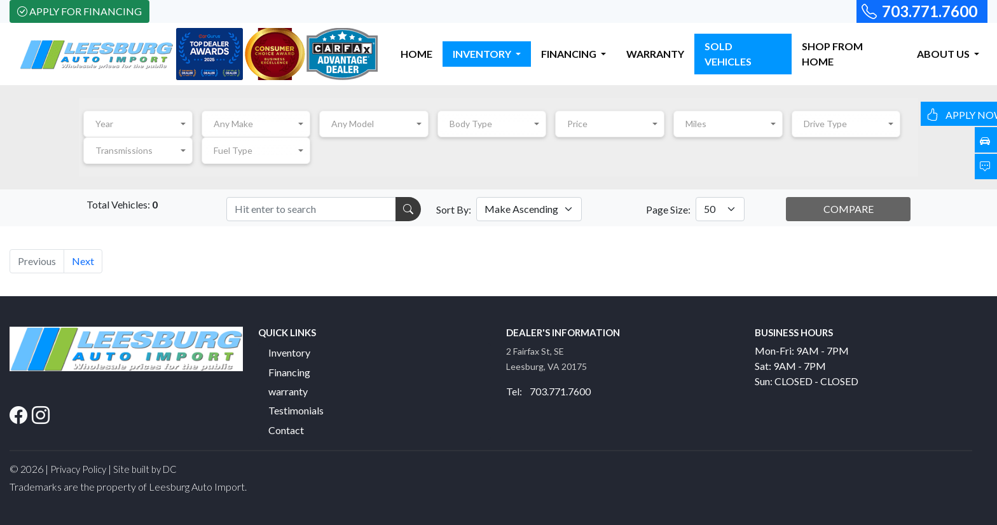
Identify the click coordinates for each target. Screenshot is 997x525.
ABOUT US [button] (944, 54)
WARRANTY (655, 54)
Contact (286, 430)
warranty (288, 391)
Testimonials (296, 410)
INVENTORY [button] (483, 54)
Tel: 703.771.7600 (548, 391)
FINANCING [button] (569, 54)
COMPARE (848, 209)
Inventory (289, 352)
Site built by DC (145, 469)
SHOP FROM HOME (832, 53)
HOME (416, 54)
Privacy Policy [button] (78, 469)
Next (83, 261)
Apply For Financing (79, 11)
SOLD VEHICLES (728, 53)
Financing (289, 372)
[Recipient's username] (311, 209)
